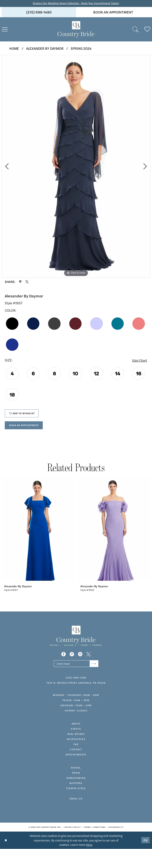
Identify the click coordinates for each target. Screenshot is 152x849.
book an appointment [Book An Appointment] (113, 12)
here (89, 845)
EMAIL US (76, 799)
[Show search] (135, 29)
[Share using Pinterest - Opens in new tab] (20, 281)
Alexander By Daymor (45, 48)
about (76, 724)
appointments (76, 755)
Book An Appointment (24, 425)
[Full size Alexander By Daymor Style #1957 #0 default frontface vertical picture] (76, 166)
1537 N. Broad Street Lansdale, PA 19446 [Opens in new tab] (76, 683)
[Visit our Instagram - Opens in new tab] (80, 654)
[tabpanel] (76, 166)
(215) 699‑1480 (76, 678)
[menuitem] (39, 12)
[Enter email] (76, 664)
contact (76, 750)
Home (14, 48)
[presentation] (38, 529)
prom (76, 773)
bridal (76, 768)
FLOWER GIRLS (76, 789)
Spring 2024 (81, 48)
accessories (76, 739)
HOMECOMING (76, 778)
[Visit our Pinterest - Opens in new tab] (72, 654)
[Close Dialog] (5, 840)
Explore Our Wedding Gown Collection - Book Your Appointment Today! (76, 3)
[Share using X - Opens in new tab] (26, 281)
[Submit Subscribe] (93, 664)
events (76, 729)
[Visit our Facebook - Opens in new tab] (63, 654)
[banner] (76, 29)
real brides (76, 734)
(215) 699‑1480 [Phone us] (39, 12)
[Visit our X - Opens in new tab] (88, 654)
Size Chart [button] (139, 360)
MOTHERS (76, 783)
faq (75, 744)
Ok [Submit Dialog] (145, 840)
